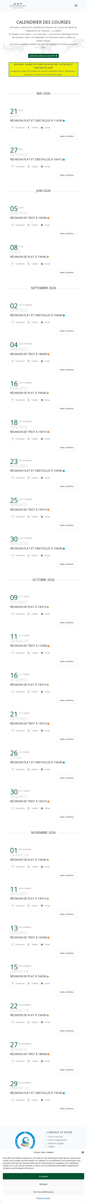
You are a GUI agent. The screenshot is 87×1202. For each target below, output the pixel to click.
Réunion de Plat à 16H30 (28, 976)
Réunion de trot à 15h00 (28, 937)
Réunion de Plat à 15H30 (28, 1015)
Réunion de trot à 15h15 (28, 432)
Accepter (43, 1176)
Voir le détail (67, 136)
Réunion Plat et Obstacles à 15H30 (36, 1093)
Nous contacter (55, 1136)
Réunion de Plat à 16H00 (28, 393)
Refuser (43, 1184)
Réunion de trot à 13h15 (28, 723)
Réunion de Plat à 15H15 (28, 607)
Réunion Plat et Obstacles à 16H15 (36, 159)
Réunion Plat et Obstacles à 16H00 (36, 315)
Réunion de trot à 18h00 (28, 354)
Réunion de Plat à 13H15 (28, 898)
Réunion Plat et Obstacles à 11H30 (36, 120)
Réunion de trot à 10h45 (28, 218)
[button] (82, 1152)
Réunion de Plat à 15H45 (28, 257)
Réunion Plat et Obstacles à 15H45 (36, 762)
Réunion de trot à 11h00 (28, 646)
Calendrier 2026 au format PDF (42, 55)
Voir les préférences (43, 1191)
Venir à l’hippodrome (57, 1140)
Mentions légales (43, 1198)
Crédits (51, 1146)
